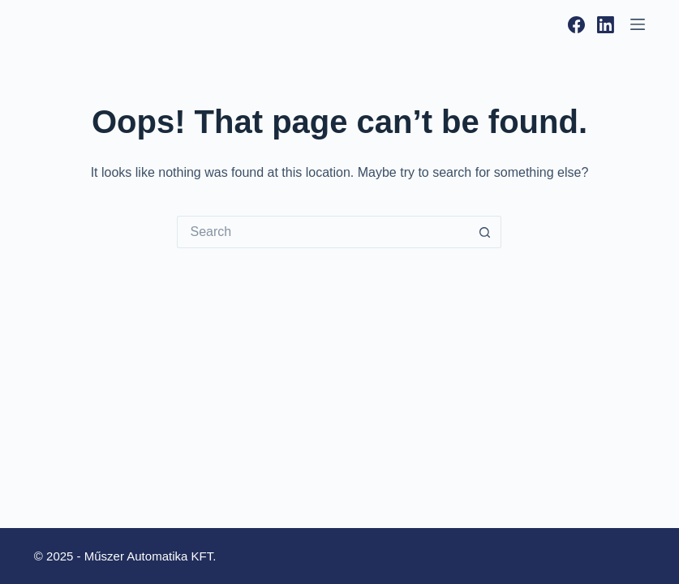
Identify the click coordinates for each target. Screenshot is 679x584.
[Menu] (637, 24)
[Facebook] (576, 24)
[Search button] (485, 232)
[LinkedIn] (605, 24)
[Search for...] (323, 232)
